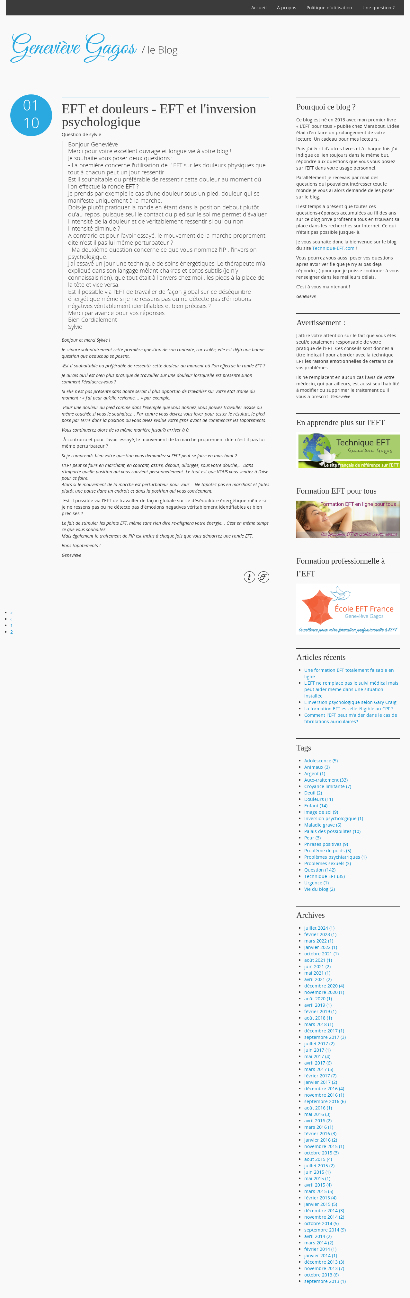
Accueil (259, 7)
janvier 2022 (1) (320, 947)
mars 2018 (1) (318, 1024)
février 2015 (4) (320, 1198)
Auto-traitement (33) (326, 780)
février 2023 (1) (320, 934)
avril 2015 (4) (318, 1185)
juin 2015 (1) (317, 1172)
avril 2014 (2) (318, 1236)
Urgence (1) (316, 883)
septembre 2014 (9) (325, 1230)
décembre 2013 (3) (324, 1262)
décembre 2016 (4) (324, 1088)
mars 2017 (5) (318, 1069)
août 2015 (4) (318, 1159)
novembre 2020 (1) (324, 992)
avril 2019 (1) (318, 1005)
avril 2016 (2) (318, 1121)
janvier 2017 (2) (320, 1082)
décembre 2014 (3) (324, 1210)
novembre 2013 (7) (324, 1268)
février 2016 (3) (320, 1133)
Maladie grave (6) (322, 825)
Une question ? (378, 7)
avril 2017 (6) (318, 1063)
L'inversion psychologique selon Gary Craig (350, 702)
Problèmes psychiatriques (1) (335, 857)
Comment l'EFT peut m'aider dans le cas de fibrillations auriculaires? (350, 718)
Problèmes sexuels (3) (327, 863)
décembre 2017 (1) (324, 1031)
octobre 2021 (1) (321, 954)
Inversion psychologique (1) (333, 818)
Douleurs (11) (318, 799)
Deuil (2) (313, 793)
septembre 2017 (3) (325, 1037)
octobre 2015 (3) (321, 1153)
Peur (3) (312, 838)
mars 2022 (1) (318, 941)
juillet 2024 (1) (319, 928)
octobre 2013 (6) (321, 1275)
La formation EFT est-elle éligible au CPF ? (348, 709)
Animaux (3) (317, 767)
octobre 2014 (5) (321, 1223)
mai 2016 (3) (317, 1114)
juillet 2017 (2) (319, 1043)
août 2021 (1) (318, 960)
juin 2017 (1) (317, 1050)
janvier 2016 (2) (320, 1140)
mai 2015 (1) (317, 1178)
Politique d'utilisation (329, 7)
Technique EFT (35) (324, 876)
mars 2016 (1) (318, 1127)
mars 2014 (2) (318, 1243)
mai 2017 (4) (317, 1056)
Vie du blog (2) (319, 889)
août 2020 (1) (318, 998)
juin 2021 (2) (317, 966)
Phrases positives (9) (326, 844)
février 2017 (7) (320, 1076)
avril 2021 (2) (318, 979)
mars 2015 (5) (318, 1191)
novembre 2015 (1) (324, 1146)
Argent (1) (314, 773)
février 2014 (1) (320, 1249)
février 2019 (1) (320, 1011)
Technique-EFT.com (333, 248)
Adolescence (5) (321, 761)
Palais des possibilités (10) (332, 831)
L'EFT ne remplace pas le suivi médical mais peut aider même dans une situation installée (351, 689)
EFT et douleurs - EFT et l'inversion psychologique (159, 115)
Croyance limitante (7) (327, 786)
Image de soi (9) (321, 812)
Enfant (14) (315, 805)
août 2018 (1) (318, 1018)
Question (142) (319, 870)
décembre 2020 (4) (324, 986)
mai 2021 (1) (317, 973)
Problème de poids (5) (327, 850)
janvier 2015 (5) (320, 1204)
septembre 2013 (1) (325, 1281)
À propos (286, 7)
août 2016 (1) (318, 1108)
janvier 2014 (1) (320, 1255)
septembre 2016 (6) (325, 1101)
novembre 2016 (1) (324, 1095)
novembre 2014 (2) (324, 1217)
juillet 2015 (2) (319, 1165)
